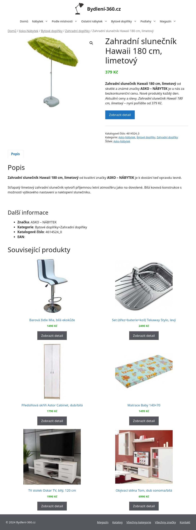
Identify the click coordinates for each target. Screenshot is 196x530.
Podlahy (149, 21)
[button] (91, 43)
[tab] (15, 154)
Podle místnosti (65, 21)
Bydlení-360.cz (104, 9)
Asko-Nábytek (28, 31)
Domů (24, 21)
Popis (15, 154)
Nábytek (41, 21)
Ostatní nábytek (95, 21)
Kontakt (185, 522)
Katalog (117, 522)
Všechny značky (165, 522)
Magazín (169, 21)
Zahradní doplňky (77, 31)
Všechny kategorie (139, 522)
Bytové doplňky (125, 21)
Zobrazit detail (120, 115)
